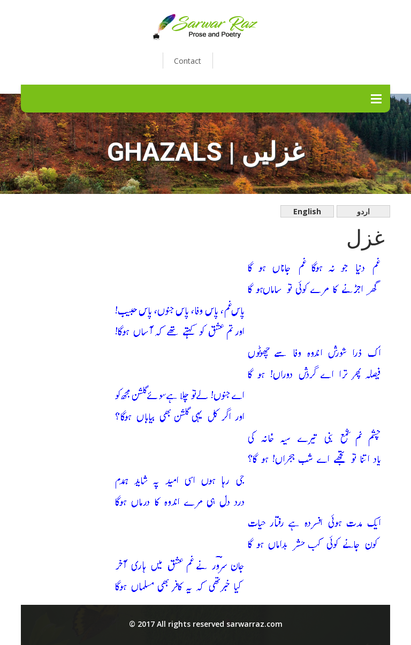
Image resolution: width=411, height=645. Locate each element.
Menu (376, 98)
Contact (187, 61)
